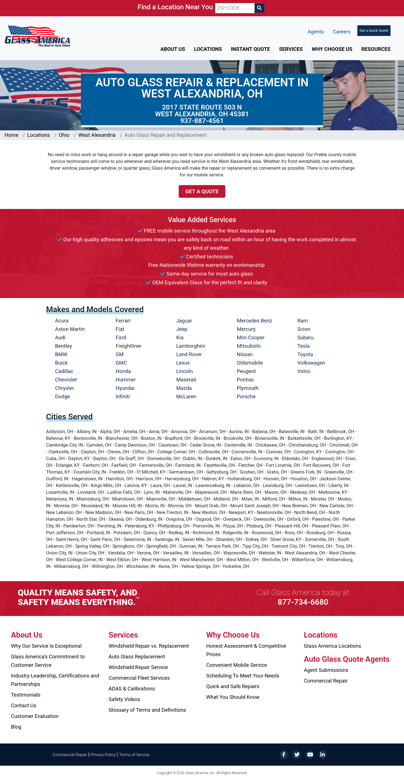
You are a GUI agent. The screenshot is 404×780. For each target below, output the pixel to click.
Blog (16, 727)
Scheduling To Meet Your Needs (242, 676)
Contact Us (23, 705)
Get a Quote (202, 191)
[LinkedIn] (322, 754)
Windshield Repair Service (138, 667)
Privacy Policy (103, 754)
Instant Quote (250, 49)
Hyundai (125, 388)
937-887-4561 (202, 121)
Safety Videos (124, 699)
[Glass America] (37, 35)
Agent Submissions (326, 670)
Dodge (62, 396)
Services (291, 49)
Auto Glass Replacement (137, 657)
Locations (208, 49)
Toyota (305, 354)
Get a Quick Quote (374, 30)
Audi (60, 337)
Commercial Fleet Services (139, 678)
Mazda (184, 388)
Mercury (246, 329)
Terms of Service (134, 754)
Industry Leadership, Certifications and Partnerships (55, 680)
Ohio (64, 135)
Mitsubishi (249, 346)
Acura (62, 321)
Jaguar (184, 321)
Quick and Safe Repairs (232, 686)
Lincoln (184, 371)
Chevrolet (66, 380)
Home (11, 135)
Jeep (181, 329)
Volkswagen (311, 363)
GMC (121, 363)
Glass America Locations (332, 646)
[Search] (259, 8)
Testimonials (25, 695)
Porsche (246, 396)
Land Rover (189, 354)
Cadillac (64, 371)
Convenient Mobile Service (236, 665)
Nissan (245, 354)
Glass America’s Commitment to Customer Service (48, 661)
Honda (123, 371)
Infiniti (123, 396)
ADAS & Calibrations (132, 689)
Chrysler (64, 388)
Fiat (120, 329)
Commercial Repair (326, 681)
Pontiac (245, 380)
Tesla (303, 346)
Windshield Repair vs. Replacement (149, 646)
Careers (341, 32)
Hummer (126, 380)
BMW (61, 354)
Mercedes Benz (254, 321)
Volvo (303, 371)
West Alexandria (96, 135)
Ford (121, 337)
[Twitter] (296, 754)
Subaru (305, 337)
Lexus (183, 363)
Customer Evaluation (34, 716)
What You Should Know (233, 697)
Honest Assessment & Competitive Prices (246, 650)
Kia (179, 337)
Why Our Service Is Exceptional (46, 646)
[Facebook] (284, 754)
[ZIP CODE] (235, 8)
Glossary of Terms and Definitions (147, 710)
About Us (172, 49)
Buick (61, 363)
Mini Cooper (251, 337)
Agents (316, 32)
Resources (376, 49)
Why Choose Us (332, 49)
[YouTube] (309, 754)
